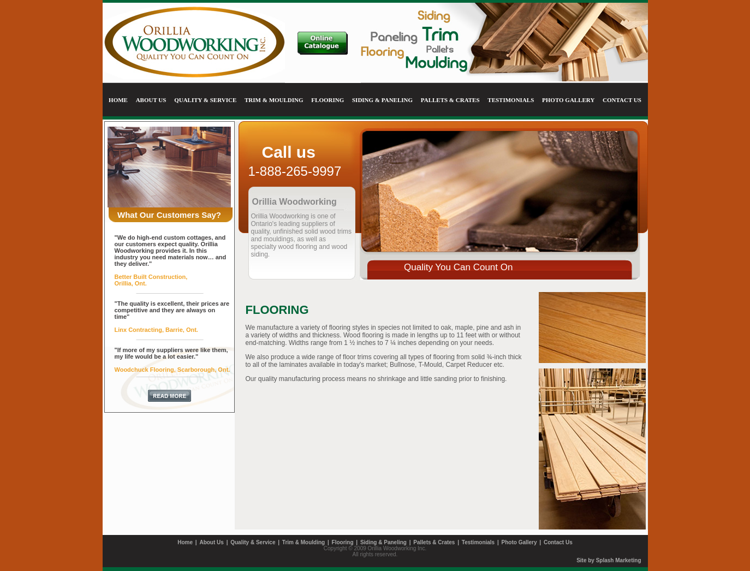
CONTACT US (622, 100)
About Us (211, 542)
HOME (118, 100)
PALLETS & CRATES (450, 100)
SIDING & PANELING (382, 100)
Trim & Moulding (303, 542)
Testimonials (478, 542)
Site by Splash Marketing (608, 560)
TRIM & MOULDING (274, 100)
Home (185, 542)
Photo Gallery (519, 542)
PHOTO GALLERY (568, 100)
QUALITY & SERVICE (205, 100)
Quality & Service (252, 542)
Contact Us (558, 542)
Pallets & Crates (434, 542)
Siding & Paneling (383, 542)
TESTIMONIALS (510, 100)
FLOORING (327, 100)
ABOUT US (151, 100)
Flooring (343, 542)
